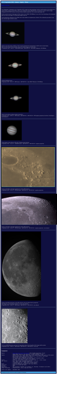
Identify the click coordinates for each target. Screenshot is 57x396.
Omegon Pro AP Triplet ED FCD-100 (21, 353)
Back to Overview (6, 5)
